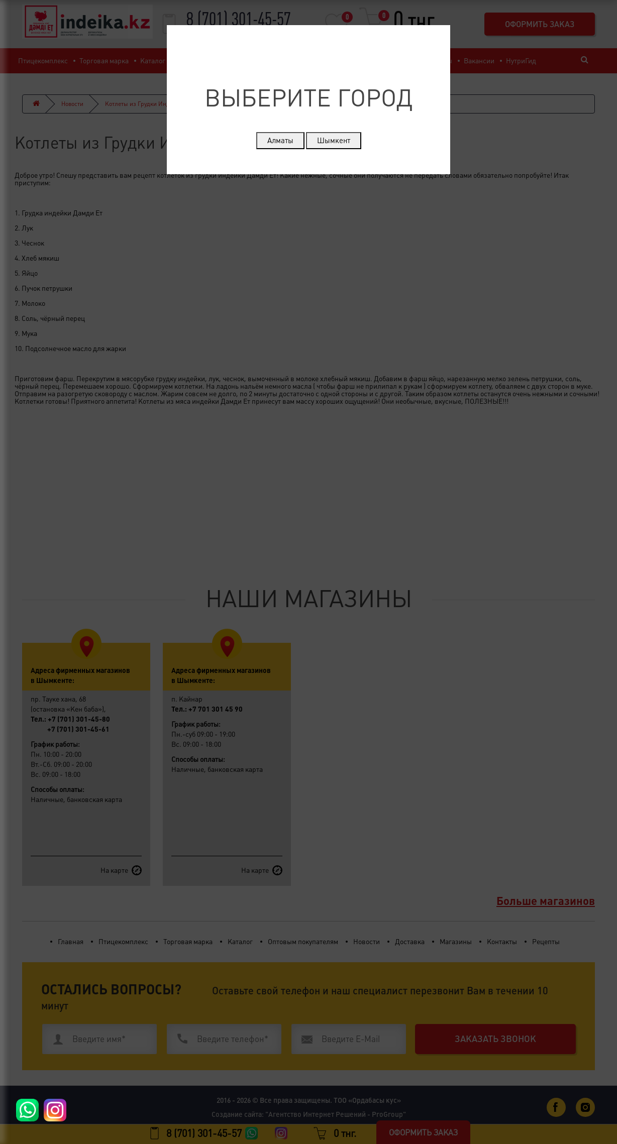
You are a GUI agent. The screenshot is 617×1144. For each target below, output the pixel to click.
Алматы (280, 140)
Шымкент (333, 140)
